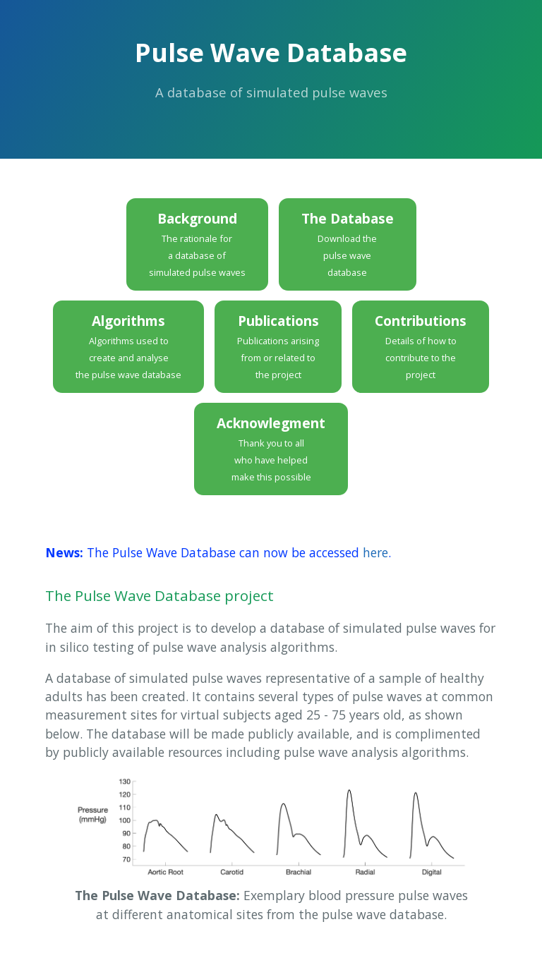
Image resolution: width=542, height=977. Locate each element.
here (375, 552)
